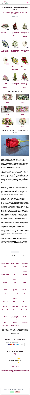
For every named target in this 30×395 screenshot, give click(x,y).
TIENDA (12, 366)
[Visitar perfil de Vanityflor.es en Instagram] (15, 354)
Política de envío (15, 371)
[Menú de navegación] (27, 2)
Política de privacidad (25, 370)
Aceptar (12, 391)
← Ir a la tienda (15, 252)
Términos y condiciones (9, 370)
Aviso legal (3, 370)
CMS (18, 366)
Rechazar (17, 391)
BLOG (15, 366)
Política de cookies (17, 370)
